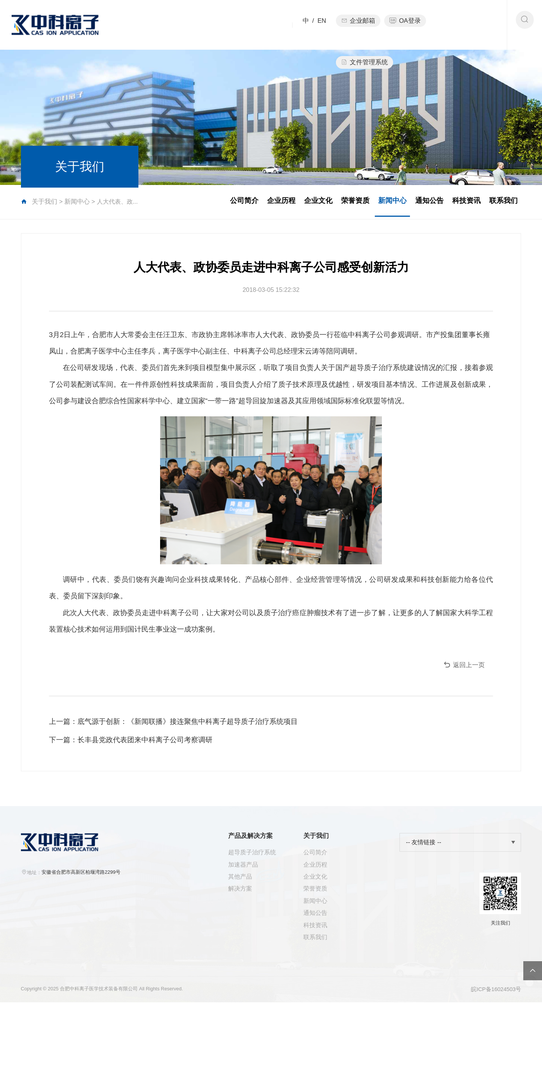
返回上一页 (457, 716)
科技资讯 (458, 202)
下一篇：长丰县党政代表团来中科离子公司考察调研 (136, 795)
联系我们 (499, 202)
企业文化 (294, 202)
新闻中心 (80, 202)
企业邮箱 (359, 23)
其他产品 (244, 948)
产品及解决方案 (188, 23)
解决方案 (244, 962)
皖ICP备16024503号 (493, 1075)
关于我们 (253, 33)
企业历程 (253, 202)
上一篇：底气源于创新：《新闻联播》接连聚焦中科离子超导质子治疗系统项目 (179, 777)
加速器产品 (247, 934)
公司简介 (212, 202)
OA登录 (407, 23)
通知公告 (417, 202)
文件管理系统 (461, 23)
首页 (132, 23)
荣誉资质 (335, 202)
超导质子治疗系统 (256, 921)
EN (320, 23)
